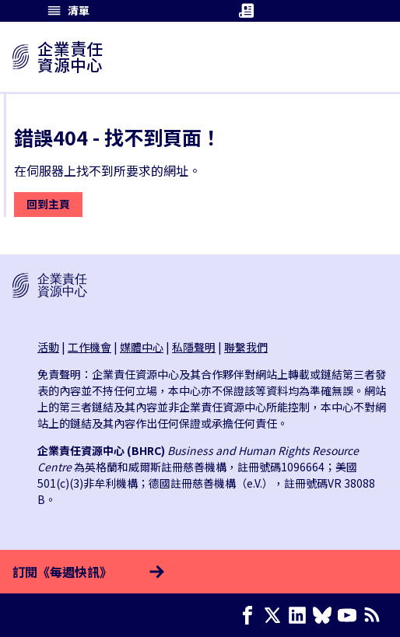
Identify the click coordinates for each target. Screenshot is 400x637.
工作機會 (89, 347)
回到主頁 (48, 204)
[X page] (275, 615)
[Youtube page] (350, 615)
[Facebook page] (250, 615)
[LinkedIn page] (300, 615)
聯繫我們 (246, 347)
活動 (48, 347)
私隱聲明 (194, 347)
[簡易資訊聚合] (375, 615)
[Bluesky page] (325, 615)
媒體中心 (141, 347)
